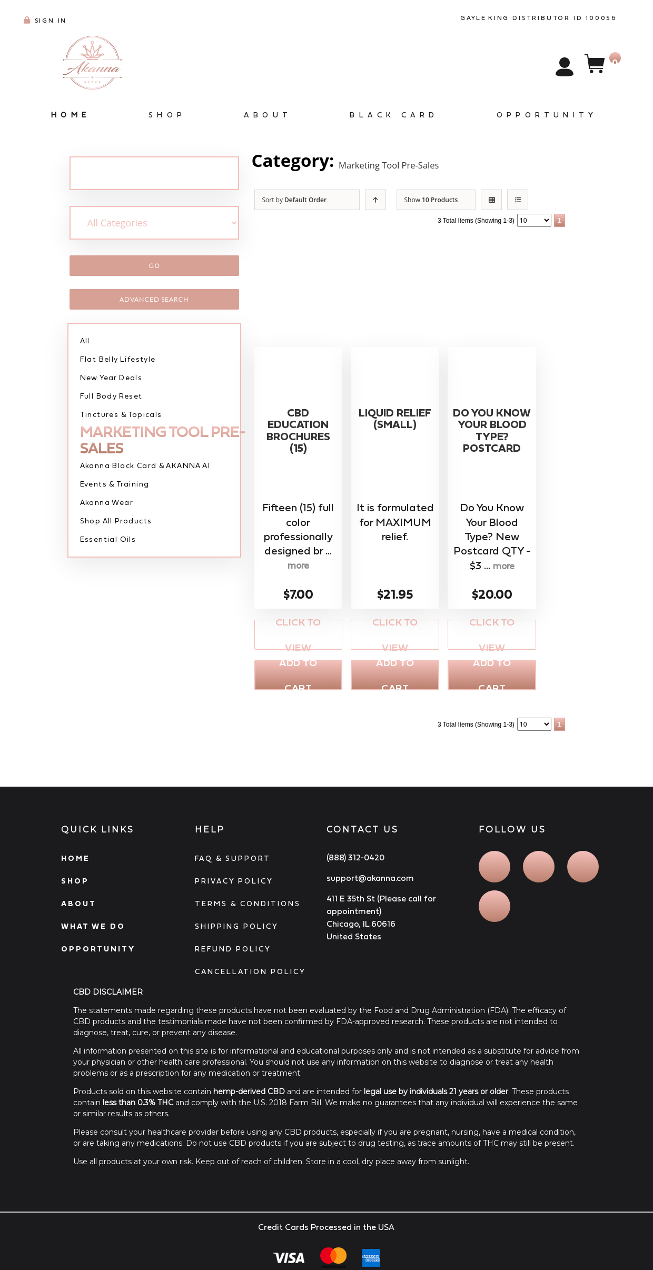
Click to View (298, 635)
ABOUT (78, 906)
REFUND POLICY (233, 952)
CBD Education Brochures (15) (298, 436)
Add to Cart (298, 677)
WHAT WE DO (93, 929)
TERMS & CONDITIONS (248, 906)
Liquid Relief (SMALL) (395, 428)
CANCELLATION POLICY (250, 974)
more (298, 566)
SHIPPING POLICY (237, 929)
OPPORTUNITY (98, 952)
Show (431, 199)
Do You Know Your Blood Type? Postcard (492, 450)
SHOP (75, 884)
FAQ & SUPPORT (233, 861)
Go (154, 266)
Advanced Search (154, 299)
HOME (75, 861)
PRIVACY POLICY (234, 884)
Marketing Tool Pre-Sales (439, 160)
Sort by (294, 199)
